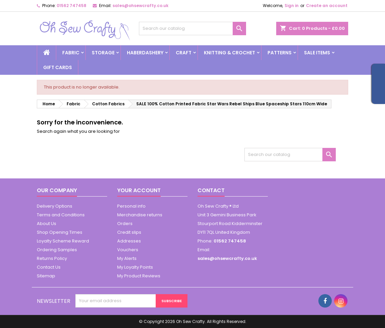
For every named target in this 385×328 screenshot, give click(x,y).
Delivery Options (54, 206)
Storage (103, 52)
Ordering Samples (57, 250)
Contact (211, 190)
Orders (125, 223)
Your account (139, 190)
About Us (46, 223)
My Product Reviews (138, 276)
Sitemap (46, 276)
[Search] (192, 28)
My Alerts (127, 258)
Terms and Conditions (61, 215)
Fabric (70, 52)
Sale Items (317, 52)
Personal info (131, 206)
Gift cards (57, 67)
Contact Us (49, 267)
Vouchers (127, 250)
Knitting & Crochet (229, 52)
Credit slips (129, 232)
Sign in (292, 5)
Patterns (279, 52)
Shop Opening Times (59, 232)
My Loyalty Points (135, 267)
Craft (183, 52)
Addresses (129, 241)
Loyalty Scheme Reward (63, 241)
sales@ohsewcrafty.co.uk (140, 5)
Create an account (327, 5)
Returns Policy (52, 258)
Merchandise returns (139, 215)
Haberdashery (145, 52)
